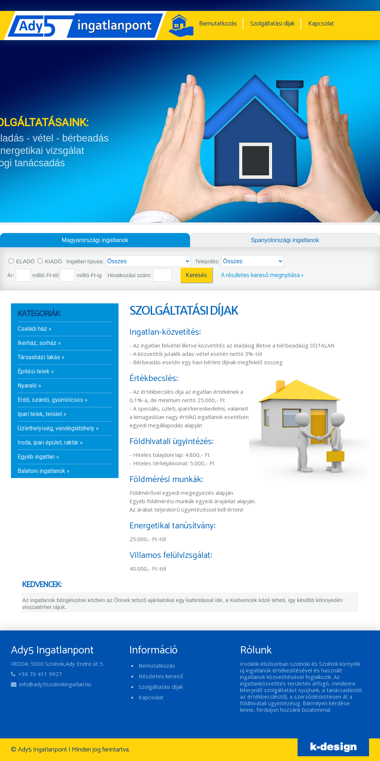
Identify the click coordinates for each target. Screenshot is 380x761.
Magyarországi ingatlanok (95, 240)
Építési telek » (36, 371)
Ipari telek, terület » (42, 414)
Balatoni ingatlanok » (44, 470)
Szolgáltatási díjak (272, 24)
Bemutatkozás (218, 24)
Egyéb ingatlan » (38, 456)
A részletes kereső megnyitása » (262, 275)
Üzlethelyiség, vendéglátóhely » (58, 428)
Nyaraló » (29, 385)
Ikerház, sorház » (39, 342)
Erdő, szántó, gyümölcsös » (53, 399)
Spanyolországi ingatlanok (285, 240)
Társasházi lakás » (41, 357)
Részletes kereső (161, 676)
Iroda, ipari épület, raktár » (50, 442)
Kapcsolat (321, 24)
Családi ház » (34, 328)
